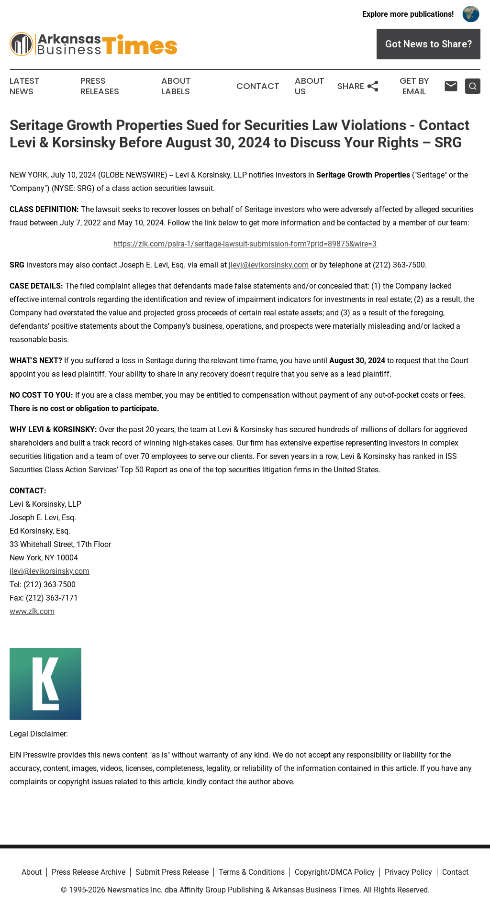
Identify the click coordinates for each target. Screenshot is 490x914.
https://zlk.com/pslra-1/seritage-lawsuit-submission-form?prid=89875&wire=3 (245, 243)
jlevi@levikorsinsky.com (269, 264)
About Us (309, 86)
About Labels (176, 86)
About (32, 872)
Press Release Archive (88, 872)
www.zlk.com (32, 611)
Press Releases (99, 86)
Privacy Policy (408, 872)
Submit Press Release (172, 872)
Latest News (25, 86)
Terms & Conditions (252, 872)
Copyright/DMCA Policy (335, 872)
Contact (257, 86)
